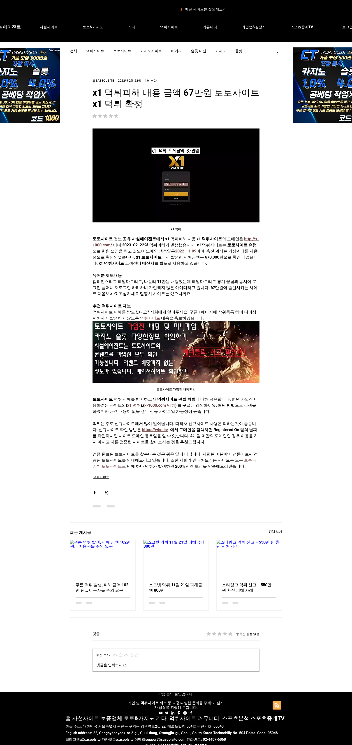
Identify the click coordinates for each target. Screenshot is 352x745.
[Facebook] (191, 713)
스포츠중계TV (267, 718)
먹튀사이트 (95, 51)
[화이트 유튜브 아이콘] (160, 713)
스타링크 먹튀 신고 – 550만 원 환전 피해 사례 (246, 587)
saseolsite (125, 739)
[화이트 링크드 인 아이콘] (173, 713)
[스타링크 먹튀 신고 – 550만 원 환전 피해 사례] (249, 558)
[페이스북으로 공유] (95, 492)
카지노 (220, 51)
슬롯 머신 (198, 51)
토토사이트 (122, 51)
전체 (73, 51)
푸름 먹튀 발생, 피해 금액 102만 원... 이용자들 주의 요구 (102, 587)
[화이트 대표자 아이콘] (179, 713)
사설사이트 (85, 718)
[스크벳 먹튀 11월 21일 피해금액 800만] (176, 558)
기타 (162, 718)
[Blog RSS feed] (277, 705)
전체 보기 (275, 531)
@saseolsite (91, 739)
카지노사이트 (151, 51)
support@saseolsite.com (165, 739)
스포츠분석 (235, 718)
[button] (253, 27)
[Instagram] (185, 713)
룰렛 (238, 51)
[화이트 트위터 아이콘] (166, 713)
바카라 (176, 51)
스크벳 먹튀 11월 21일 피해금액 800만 (175, 587)
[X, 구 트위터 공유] (106, 492)
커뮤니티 (208, 718)
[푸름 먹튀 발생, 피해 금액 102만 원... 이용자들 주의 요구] (102, 558)
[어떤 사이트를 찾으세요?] (207, 9)
